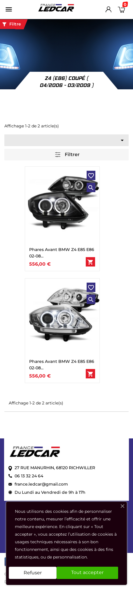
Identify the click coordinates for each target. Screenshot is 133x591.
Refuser (33, 572)
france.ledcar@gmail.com (41, 484)
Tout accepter (87, 572)
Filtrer (67, 155)
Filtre (11, 24)
